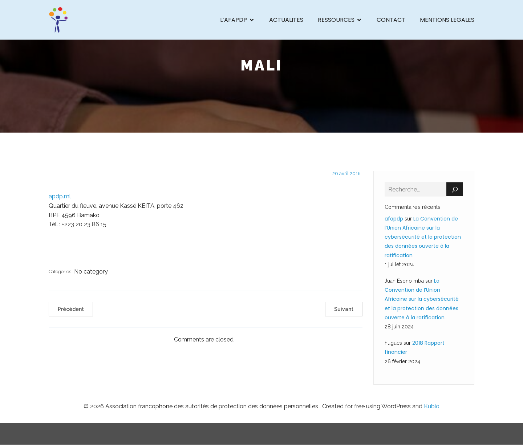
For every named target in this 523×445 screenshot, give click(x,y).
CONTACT (391, 20)
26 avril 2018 (346, 174)
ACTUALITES (286, 20)
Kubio (431, 406)
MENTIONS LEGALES (447, 20)
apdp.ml (60, 196)
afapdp (394, 219)
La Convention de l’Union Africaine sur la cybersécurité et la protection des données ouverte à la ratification (423, 237)
